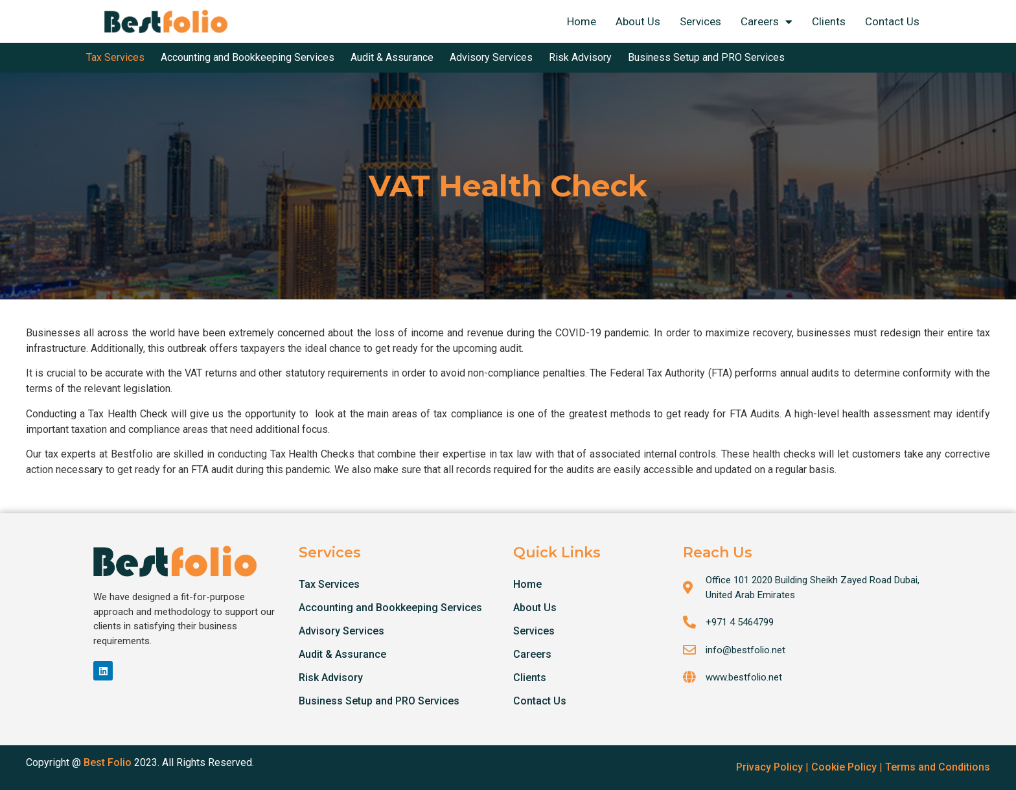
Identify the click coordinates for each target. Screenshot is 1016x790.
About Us (638, 21)
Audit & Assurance (342, 654)
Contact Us (892, 21)
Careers (766, 22)
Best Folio (108, 762)
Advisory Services (341, 631)
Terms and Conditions (937, 767)
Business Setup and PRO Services (379, 701)
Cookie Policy (844, 767)
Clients (829, 21)
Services (700, 21)
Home (581, 21)
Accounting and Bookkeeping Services (390, 607)
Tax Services (329, 584)
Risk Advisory (331, 677)
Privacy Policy (769, 767)
